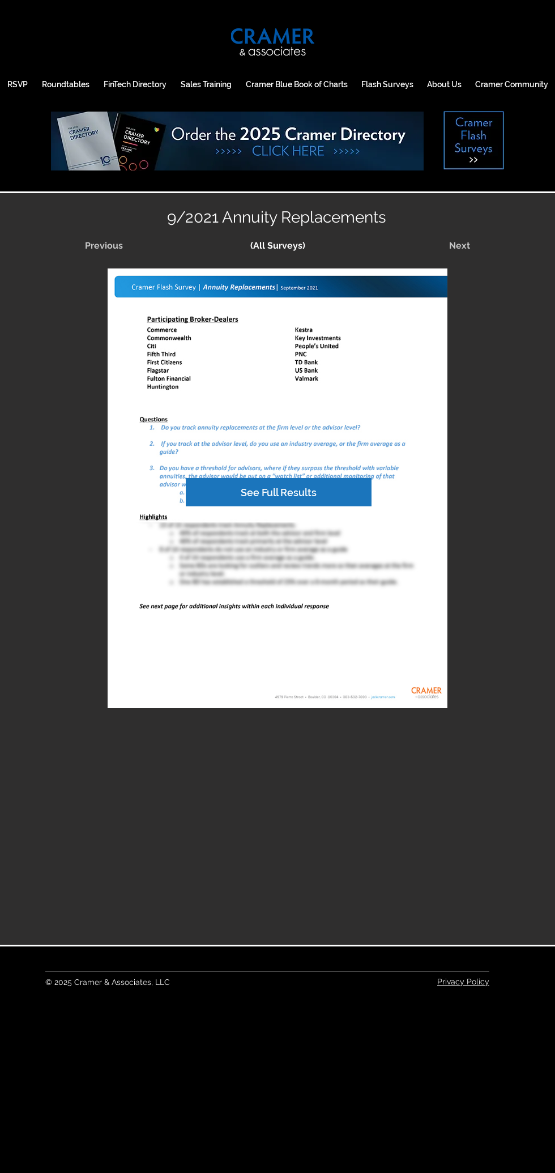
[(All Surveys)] (277, 245)
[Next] (441, 245)
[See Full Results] (279, 492)
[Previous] (122, 245)
